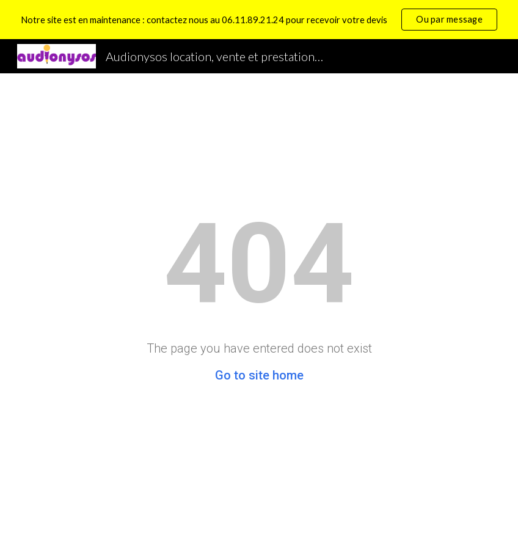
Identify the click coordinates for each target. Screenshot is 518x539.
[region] (259, 19)
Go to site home (259, 375)
